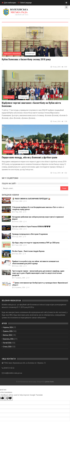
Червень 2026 (8, 327)
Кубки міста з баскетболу (12, 53)
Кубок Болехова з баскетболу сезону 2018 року (26, 59)
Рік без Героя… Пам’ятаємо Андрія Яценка (28, 251)
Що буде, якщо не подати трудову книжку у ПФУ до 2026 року (35, 243)
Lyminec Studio (49, 382)
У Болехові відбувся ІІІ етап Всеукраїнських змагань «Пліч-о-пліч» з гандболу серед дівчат (38, 208)
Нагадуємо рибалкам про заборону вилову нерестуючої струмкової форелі (38, 218)
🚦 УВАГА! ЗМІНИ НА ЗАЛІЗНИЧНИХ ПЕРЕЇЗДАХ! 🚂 (31, 199)
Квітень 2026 (7, 335)
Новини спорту (8, 97)
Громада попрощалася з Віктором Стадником (30, 234)
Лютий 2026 (7, 343)
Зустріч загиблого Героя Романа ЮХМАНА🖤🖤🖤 (31, 226)
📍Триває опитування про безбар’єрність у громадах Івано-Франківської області (40, 284)
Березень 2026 (8, 339)
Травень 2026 (8, 331)
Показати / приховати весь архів (13, 353)
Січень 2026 (7, 347)
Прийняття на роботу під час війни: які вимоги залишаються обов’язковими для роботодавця (35, 262)
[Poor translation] (9, 398)
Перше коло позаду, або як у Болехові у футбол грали (29, 157)
